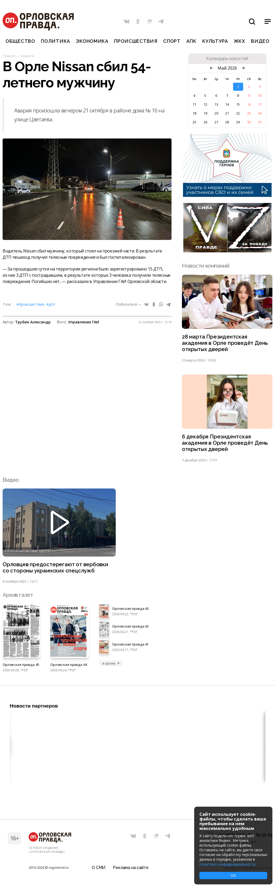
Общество (20, 41)
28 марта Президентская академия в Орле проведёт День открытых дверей (225, 343)
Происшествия (135, 41)
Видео (260, 41)
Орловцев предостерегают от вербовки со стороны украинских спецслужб (56, 569)
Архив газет (18, 596)
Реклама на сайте (130, 867)
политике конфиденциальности (227, 864)
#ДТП (50, 304)
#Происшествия (30, 304)
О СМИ (99, 867)
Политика (55, 41)
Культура (215, 41)
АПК (191, 41)
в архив (111, 665)
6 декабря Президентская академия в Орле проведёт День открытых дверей (225, 444)
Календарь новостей (227, 59)
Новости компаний (205, 265)
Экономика (92, 41)
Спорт (172, 41)
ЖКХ (239, 41)
